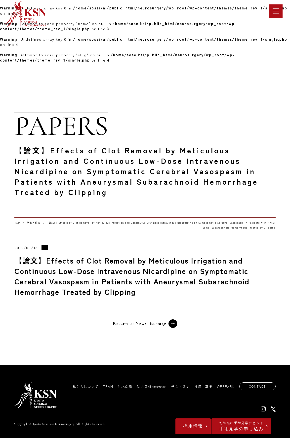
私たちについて (85, 386)
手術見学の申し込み (240, 426)
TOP (17, 222)
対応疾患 (124, 386)
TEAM (107, 386)
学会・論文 (34, 222)
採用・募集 (203, 386)
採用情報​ (189, 426)
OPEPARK (225, 386)
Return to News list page (145, 323)
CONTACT (257, 386)
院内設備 (151, 386)
